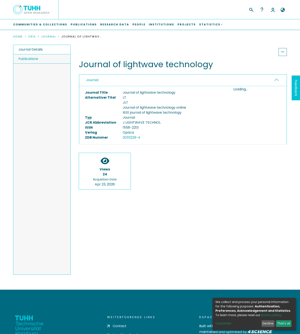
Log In (273, 9)
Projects (187, 24)
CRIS (32, 36)
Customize (223, 323)
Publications (84, 24)
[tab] (183, 80)
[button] (282, 9)
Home (18, 36)
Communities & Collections (40, 24)
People (138, 24)
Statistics (265, 52)
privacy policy (271, 315)
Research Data (114, 24)
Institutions (161, 24)
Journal (48, 36)
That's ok (283, 323)
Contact (116, 326)
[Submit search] (251, 9)
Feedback (296, 88)
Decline (267, 323)
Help (262, 9)
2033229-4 (131, 137)
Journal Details (30, 49)
